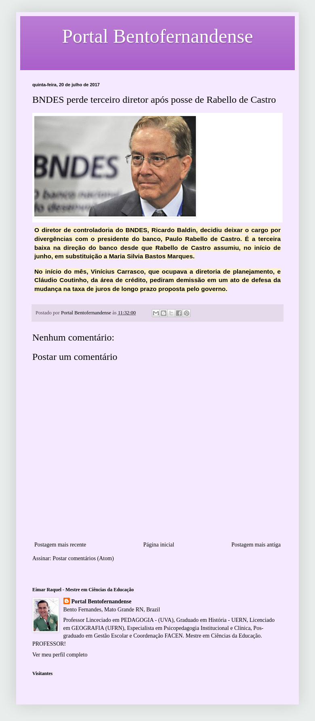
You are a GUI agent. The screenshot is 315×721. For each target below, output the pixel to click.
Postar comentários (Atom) (83, 558)
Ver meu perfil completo (59, 655)
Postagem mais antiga (256, 545)
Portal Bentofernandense (101, 601)
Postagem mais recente (60, 545)
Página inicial (158, 545)
